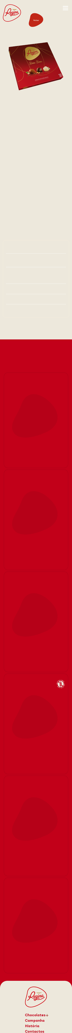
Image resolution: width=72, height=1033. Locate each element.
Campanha (35, 1021)
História (32, 1026)
